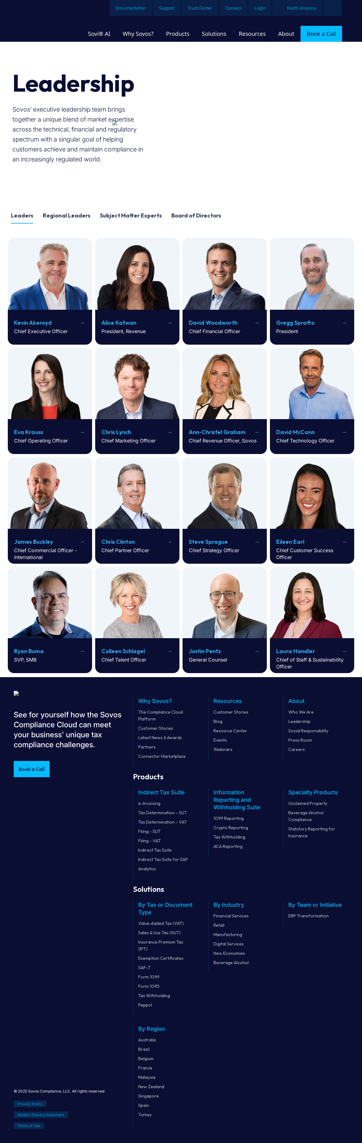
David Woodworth (213, 322)
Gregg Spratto (295, 322)
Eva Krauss (28, 432)
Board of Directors (196, 215)
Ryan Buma (29, 651)
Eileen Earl (290, 541)
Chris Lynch (116, 432)
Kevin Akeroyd (33, 322)
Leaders (22, 215)
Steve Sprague (208, 541)
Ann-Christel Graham (217, 432)
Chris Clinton (118, 541)
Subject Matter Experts (131, 215)
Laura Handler (295, 651)
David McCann (295, 432)
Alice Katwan (118, 322)
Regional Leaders (66, 215)
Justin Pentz (205, 651)
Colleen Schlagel (123, 651)
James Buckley (33, 541)
